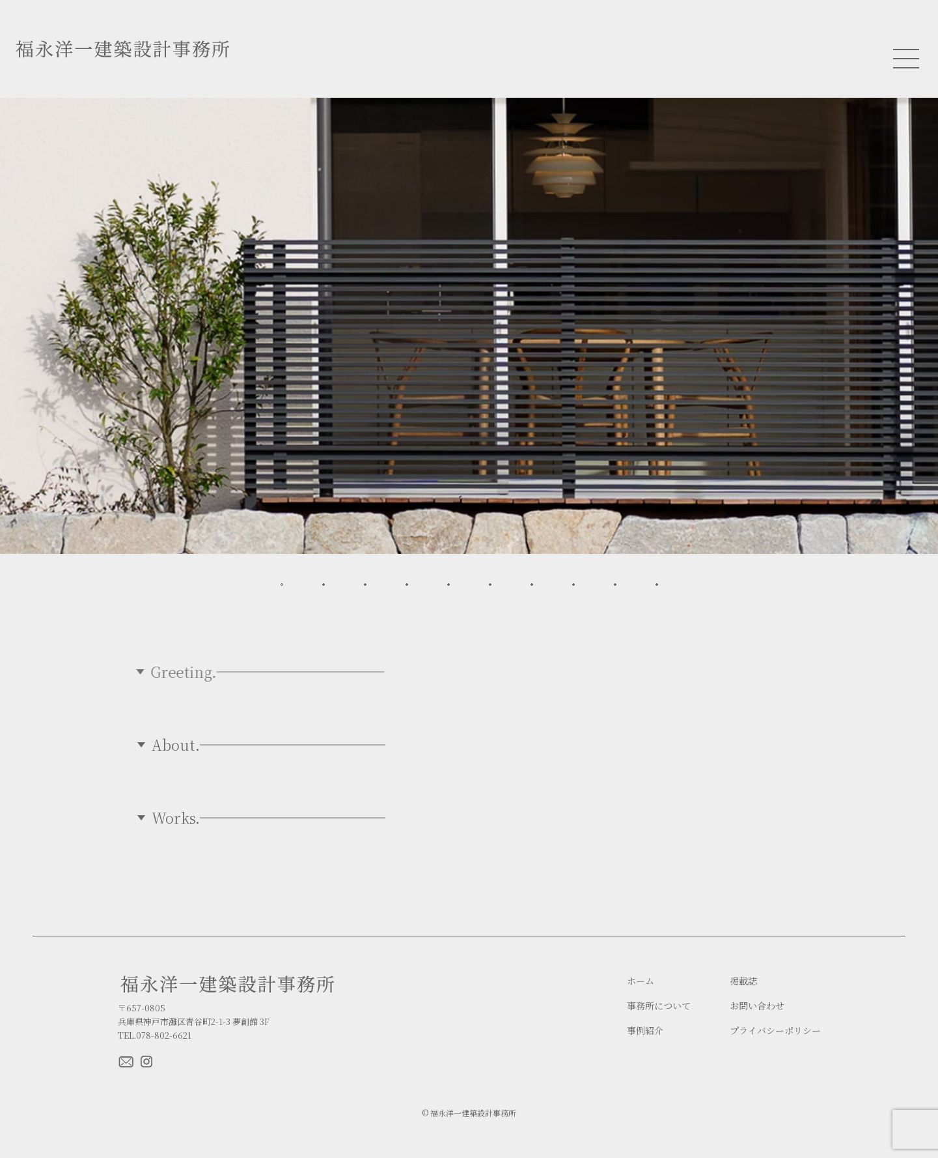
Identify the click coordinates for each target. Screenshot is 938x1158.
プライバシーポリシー (775, 1030)
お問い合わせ (757, 1005)
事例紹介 (645, 1030)
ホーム (640, 981)
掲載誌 (743, 981)
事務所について (659, 1005)
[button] (282, 584)
